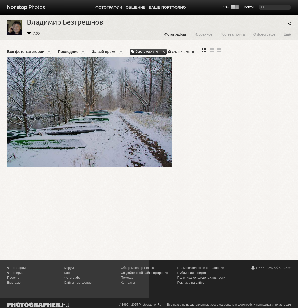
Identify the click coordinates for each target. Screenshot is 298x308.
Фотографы (72, 278)
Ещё (287, 34)
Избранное (203, 34)
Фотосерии (15, 273)
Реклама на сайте (190, 282)
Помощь (127, 278)
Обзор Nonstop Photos (137, 268)
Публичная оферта (191, 273)
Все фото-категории (25, 52)
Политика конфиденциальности (201, 278)
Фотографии (108, 7)
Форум (69, 268)
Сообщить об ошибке (273, 268)
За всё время (104, 52)
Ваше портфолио (167, 7)
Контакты (128, 282)
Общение (135, 7)
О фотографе (264, 34)
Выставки (14, 282)
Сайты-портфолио (78, 282)
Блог (67, 273)
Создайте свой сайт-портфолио (144, 273)
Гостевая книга (233, 34)
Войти (249, 7)
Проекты (13, 278)
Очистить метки (183, 52)
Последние (68, 52)
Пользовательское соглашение (200, 268)
